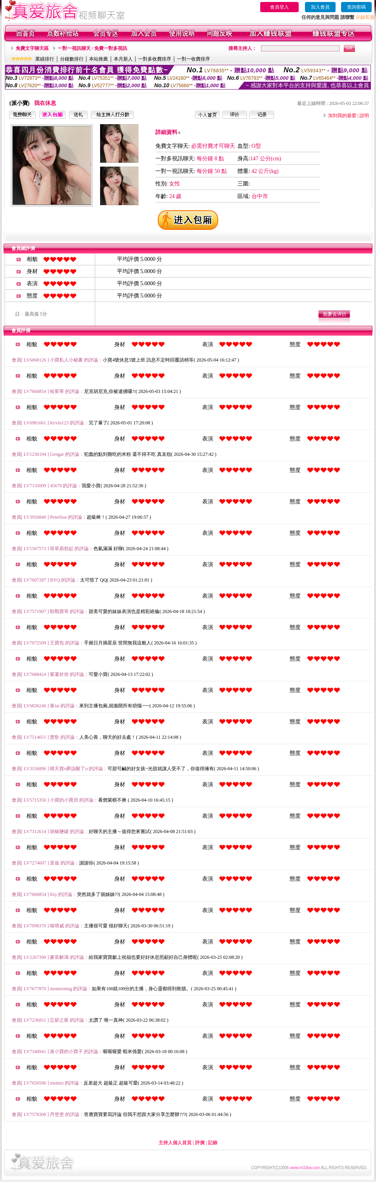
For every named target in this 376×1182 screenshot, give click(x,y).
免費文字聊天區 (32, 48)
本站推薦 (98, 59)
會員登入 (279, 7)
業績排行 (44, 59)
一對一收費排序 (193, 59)
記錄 (212, 1142)
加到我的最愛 (342, 115)
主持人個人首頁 (175, 1142)
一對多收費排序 (154, 59)
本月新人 (123, 59)
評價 (199, 1142)
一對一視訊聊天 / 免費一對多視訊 (92, 48)
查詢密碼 (356, 7)
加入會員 (320, 7)
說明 (364, 115)
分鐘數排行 (72, 59)
